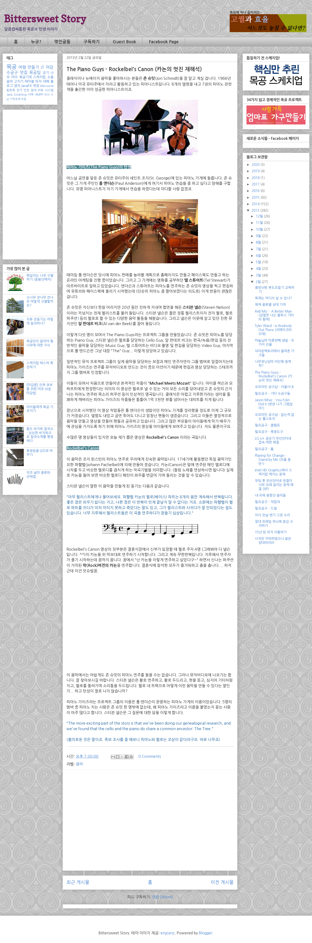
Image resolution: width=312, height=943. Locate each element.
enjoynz (167, 933)
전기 (19, 90)
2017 (256, 184)
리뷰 (40, 90)
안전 (26, 90)
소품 (50, 77)
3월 (259, 275)
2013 (256, 210)
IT (42, 67)
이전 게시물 (222, 882)
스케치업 (39, 77)
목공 (11, 66)
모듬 (23, 99)
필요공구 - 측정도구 (269, 431)
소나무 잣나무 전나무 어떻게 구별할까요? (39, 301)
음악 (79, 764)
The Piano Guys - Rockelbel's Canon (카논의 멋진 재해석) (273, 376)
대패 (46, 81)
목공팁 (35, 72)
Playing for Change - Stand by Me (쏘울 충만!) (273, 459)
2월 (259, 282)
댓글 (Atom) (162, 897)
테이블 (29, 81)
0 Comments (149, 756)
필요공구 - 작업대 (267, 502)
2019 (256, 171)
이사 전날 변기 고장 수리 (272, 515)
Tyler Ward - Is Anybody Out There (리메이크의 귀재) (273, 330)
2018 (256, 177)
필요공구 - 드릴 (266, 508)
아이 (14, 77)
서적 (31, 94)
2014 (256, 204)
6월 (259, 255)
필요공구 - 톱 (264, 449)
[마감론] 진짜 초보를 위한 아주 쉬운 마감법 (39, 389)
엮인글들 (62, 42)
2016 (256, 190)
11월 (260, 222)
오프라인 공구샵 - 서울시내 (274, 386)
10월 (260, 229)
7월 (259, 249)
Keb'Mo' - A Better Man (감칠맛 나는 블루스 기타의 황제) (274, 315)
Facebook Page (164, 42)
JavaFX (26, 85)
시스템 (49, 90)
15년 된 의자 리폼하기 (271, 532)
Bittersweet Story (45, 18)
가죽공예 (15, 99)
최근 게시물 (77, 882)
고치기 (18, 81)
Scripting (20, 94)
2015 (256, 197)
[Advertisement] (150, 807)
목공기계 (25, 77)
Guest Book (124, 42)
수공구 (12, 72)
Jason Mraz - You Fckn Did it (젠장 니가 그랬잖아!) (274, 404)
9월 (259, 236)
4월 (259, 268)
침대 (33, 90)
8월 (259, 242)
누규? (36, 42)
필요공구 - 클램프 (267, 425)
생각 (17, 85)
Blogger (205, 933)
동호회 (10, 90)
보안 (47, 94)
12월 (260, 216)
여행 (22, 67)
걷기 (46, 72)
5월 (259, 262)
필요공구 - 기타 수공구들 (272, 393)
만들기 (33, 67)
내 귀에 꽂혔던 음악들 (270, 495)
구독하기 (92, 42)
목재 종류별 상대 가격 (270, 304)
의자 (38, 81)
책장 (36, 85)
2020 (256, 164)
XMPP (39, 94)
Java (9, 94)
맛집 (24, 72)
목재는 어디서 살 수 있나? (273, 298)
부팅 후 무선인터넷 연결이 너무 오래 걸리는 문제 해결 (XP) (274, 485)
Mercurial (47, 85)
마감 (50, 67)
